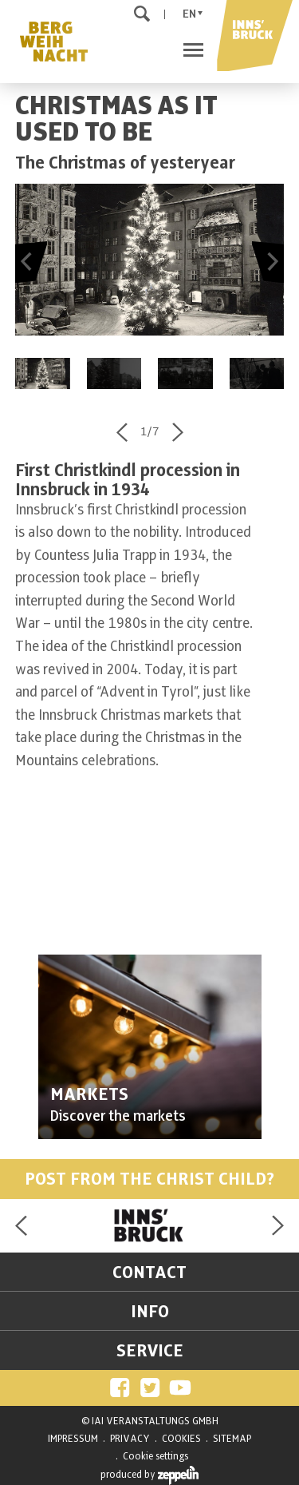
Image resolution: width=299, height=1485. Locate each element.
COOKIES (181, 1438)
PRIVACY (130, 1438)
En (189, 14)
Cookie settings (155, 1456)
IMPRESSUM (73, 1438)
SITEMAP (232, 1438)
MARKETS (89, 1094)
